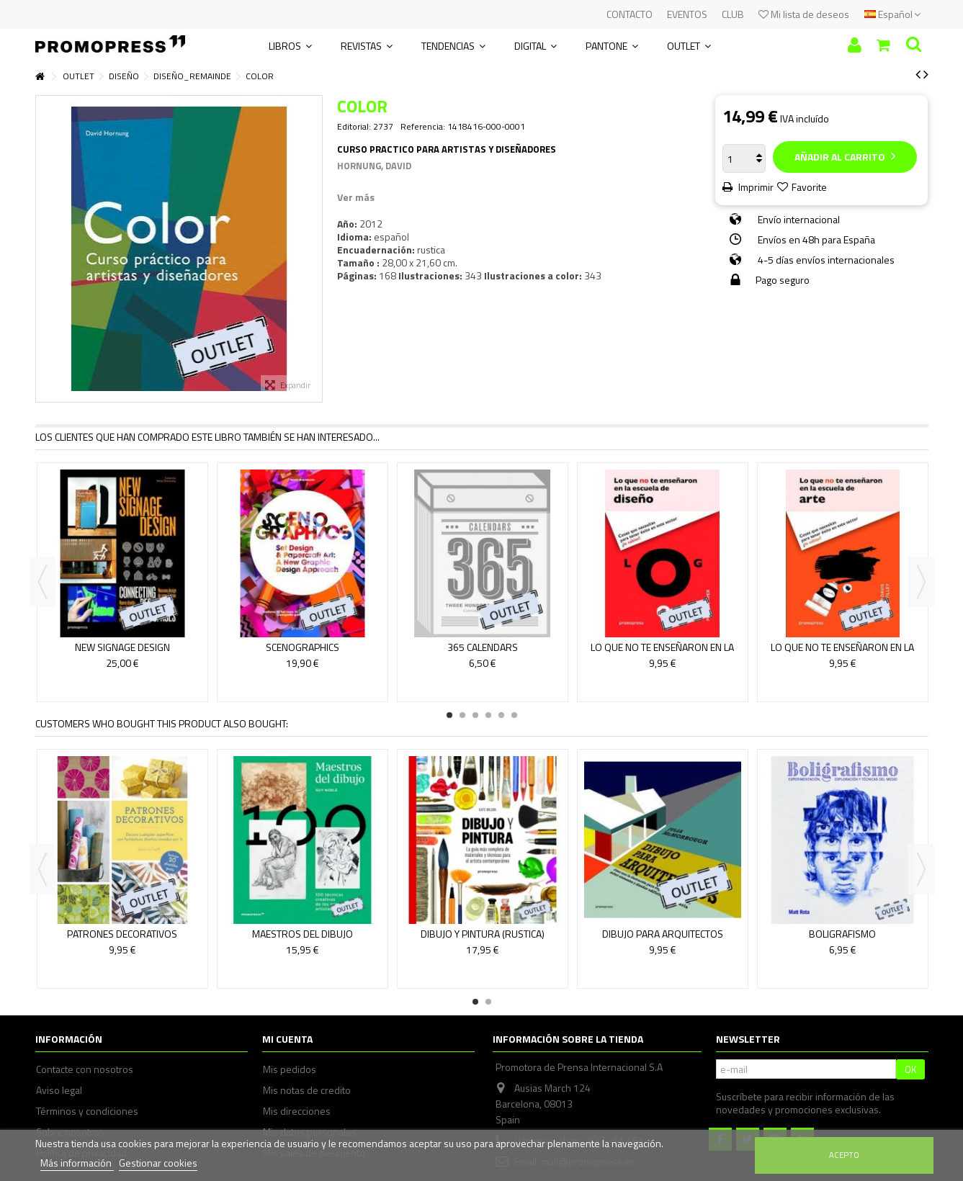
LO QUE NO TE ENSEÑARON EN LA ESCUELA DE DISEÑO (662, 653)
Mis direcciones (297, 1111)
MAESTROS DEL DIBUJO (302, 933)
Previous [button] (42, 582)
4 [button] (488, 715)
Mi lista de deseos (803, 14)
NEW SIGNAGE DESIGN (122, 647)
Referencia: (422, 126)
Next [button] (921, 582)
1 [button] (449, 715)
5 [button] (501, 715)
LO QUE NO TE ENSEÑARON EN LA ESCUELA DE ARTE (842, 653)
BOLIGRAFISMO (842, 933)
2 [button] (462, 715)
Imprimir (755, 186)
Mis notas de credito (307, 1090)
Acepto (844, 1155)
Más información (77, 1162)
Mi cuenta (287, 1038)
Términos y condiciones (87, 1111)
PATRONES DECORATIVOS (122, 933)
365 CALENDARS (482, 647)
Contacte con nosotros (84, 1069)
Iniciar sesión (854, 45)
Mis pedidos (289, 1069)
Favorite (809, 186)
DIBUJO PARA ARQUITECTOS (662, 933)
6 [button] (514, 715)
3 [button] (475, 715)
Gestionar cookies (158, 1162)
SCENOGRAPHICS (302, 647)
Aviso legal (59, 1090)
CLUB (733, 14)
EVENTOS (687, 14)
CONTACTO (629, 14)
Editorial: (354, 126)
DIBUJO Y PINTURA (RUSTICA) (483, 933)
